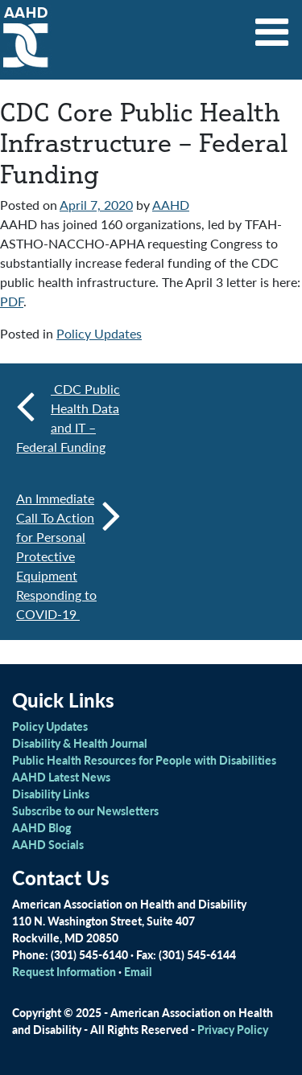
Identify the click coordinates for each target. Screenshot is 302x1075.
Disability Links (50, 794)
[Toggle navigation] (272, 26)
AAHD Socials (48, 844)
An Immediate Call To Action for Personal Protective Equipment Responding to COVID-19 (68, 556)
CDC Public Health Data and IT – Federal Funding (68, 418)
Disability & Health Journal (79, 743)
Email (138, 971)
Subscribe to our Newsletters (85, 810)
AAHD (170, 204)
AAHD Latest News (61, 777)
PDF (11, 301)
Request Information (64, 971)
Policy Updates (99, 333)
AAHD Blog (41, 827)
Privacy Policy (232, 1029)
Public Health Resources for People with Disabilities (144, 760)
